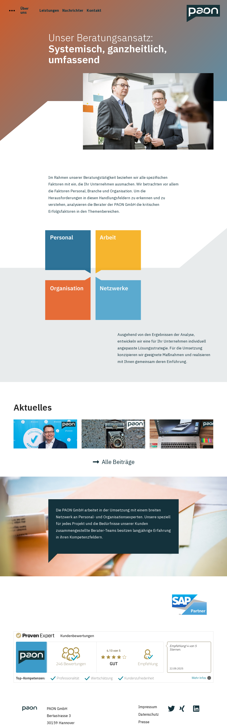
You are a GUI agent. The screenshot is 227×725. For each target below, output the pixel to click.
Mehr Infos (201, 670)
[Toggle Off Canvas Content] (12, 11)
